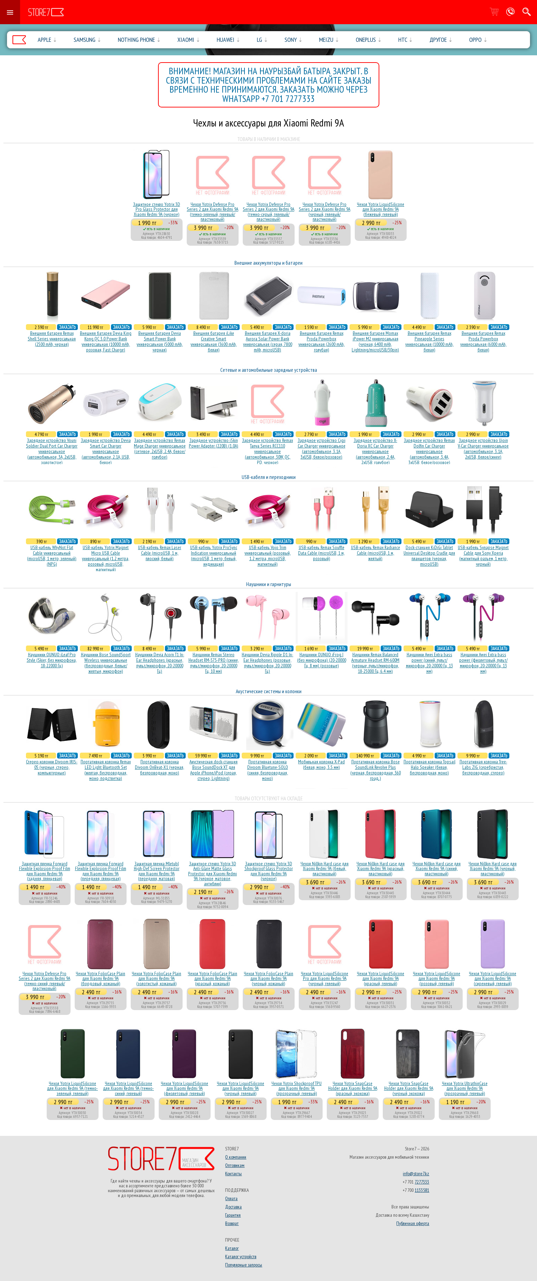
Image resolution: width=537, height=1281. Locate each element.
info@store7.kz (416, 1173)
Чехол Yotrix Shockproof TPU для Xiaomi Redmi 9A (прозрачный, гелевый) (296, 1088)
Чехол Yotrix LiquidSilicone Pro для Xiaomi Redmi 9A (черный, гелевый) (324, 978)
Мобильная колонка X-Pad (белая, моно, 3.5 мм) (321, 764)
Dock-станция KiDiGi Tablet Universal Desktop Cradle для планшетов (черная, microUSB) (429, 555)
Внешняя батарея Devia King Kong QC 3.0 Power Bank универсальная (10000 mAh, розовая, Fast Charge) (105, 341)
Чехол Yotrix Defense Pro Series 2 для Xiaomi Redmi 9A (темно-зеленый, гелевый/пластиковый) (212, 211)
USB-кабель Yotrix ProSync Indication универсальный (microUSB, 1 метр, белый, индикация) (213, 555)
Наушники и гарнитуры (268, 584)
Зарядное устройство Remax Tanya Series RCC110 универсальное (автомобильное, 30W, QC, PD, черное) (267, 451)
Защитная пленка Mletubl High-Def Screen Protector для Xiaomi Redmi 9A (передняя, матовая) (156, 871)
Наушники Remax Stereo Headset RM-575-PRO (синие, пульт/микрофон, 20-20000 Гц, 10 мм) (213, 662)
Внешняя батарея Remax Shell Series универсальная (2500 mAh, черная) (52, 338)
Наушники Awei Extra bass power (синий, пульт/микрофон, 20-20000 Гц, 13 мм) (429, 662)
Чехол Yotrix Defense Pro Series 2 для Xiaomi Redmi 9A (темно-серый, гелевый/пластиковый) (268, 211)
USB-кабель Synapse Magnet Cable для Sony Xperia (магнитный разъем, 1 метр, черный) (483, 555)
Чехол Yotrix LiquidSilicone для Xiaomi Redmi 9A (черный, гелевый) (240, 1088)
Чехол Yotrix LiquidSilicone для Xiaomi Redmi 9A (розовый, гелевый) (436, 978)
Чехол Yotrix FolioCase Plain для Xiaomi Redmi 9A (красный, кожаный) (212, 978)
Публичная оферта (412, 1223)
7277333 (422, 1182)
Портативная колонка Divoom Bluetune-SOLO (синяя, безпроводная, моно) (267, 770)
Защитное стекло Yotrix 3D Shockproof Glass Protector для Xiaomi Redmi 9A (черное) (268, 871)
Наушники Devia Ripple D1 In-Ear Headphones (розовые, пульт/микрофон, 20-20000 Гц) (267, 662)
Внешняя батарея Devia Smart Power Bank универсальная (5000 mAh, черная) (160, 341)
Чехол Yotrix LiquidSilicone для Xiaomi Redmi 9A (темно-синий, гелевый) (128, 1088)
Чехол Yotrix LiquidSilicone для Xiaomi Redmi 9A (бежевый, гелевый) (380, 209)
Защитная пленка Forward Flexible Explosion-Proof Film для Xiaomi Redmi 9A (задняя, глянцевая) (44, 871)
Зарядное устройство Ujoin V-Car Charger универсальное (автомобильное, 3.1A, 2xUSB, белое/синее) (483, 448)
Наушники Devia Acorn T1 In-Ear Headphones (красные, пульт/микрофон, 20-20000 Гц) (159, 662)
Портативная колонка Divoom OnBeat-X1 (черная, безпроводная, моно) (159, 767)
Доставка (233, 1207)
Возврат (232, 1223)
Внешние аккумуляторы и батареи (268, 263)
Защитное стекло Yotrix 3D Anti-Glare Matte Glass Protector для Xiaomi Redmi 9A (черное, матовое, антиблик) (212, 873)
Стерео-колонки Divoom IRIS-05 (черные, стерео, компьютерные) (51, 767)
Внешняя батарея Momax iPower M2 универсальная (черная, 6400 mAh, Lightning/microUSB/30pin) (375, 341)
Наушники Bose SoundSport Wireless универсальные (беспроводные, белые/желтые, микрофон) (106, 662)
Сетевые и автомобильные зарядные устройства (268, 370)
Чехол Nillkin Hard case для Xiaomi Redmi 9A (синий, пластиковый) (437, 868)
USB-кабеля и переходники (269, 477)
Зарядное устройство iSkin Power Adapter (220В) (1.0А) (213, 443)
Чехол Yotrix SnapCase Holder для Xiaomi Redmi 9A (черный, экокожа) (408, 1088)
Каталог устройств (240, 1256)
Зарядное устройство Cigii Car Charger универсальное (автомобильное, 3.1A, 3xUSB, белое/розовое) (321, 448)
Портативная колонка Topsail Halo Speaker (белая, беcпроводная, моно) (429, 767)
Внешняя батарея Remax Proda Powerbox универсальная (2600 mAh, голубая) (321, 341)
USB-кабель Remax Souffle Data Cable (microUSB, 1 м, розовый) (321, 553)
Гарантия (233, 1215)
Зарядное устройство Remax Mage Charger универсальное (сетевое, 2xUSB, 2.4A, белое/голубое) (160, 448)
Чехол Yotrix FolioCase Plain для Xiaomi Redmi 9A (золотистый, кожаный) (156, 978)
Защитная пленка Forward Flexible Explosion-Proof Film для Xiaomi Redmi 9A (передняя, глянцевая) (100, 871)
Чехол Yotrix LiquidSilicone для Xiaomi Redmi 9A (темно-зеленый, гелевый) (72, 1088)
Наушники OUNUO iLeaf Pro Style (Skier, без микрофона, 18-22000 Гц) (52, 660)
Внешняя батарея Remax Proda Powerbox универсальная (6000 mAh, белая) (483, 341)
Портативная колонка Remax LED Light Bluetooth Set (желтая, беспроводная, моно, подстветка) (106, 770)
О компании (235, 1157)
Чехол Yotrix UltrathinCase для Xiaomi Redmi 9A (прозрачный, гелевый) (465, 1088)
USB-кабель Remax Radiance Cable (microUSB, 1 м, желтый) (375, 553)
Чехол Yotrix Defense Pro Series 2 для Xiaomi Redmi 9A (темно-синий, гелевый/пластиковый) (44, 980)
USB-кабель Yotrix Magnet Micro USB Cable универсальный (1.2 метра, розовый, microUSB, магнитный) (105, 558)
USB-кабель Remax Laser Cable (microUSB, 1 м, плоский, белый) (159, 553)
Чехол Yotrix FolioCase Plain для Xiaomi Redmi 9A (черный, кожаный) (268, 978)
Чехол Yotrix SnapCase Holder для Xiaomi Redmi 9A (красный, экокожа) (352, 1088)
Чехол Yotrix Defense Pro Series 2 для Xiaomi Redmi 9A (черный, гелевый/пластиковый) (324, 211)
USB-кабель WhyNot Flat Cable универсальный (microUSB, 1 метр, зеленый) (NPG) (51, 555)
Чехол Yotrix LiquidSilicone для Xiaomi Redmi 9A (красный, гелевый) (380, 978)
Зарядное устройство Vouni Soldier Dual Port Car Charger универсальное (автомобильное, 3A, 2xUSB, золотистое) (51, 451)
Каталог (232, 1248)
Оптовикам (234, 1165)
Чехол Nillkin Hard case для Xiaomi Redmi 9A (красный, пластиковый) (381, 868)
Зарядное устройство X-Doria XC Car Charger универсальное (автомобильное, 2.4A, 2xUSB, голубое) (375, 451)
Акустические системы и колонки (269, 691)
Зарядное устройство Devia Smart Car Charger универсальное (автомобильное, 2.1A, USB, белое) (106, 451)
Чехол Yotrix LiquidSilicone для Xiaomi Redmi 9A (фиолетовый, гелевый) (184, 1088)
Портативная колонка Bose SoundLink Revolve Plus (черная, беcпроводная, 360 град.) (375, 770)
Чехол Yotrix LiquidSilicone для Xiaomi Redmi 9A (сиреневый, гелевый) (492, 978)
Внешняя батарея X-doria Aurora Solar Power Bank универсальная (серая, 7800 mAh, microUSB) (267, 341)
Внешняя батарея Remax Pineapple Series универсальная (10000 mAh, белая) (429, 341)
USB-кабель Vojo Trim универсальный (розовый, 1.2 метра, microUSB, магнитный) (267, 555)
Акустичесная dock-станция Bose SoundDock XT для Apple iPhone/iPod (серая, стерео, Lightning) (213, 770)
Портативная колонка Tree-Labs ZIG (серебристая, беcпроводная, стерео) (483, 767)
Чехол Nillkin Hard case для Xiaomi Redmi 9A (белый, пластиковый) (324, 868)
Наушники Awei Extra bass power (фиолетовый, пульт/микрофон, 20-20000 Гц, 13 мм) (483, 662)
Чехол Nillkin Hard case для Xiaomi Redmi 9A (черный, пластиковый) (493, 868)
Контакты (233, 1173)
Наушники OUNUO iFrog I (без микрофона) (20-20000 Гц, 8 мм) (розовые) (321, 660)
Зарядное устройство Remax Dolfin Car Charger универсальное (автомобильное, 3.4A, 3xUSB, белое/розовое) (429, 451)
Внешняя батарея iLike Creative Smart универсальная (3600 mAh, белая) (214, 341)
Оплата (231, 1198)
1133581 (422, 1190)
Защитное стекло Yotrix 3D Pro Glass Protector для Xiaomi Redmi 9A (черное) (156, 209)
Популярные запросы (243, 1265)
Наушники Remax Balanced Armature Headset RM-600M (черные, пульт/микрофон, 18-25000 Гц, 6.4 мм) (375, 662)
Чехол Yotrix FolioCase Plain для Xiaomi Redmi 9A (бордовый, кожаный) (100, 978)
